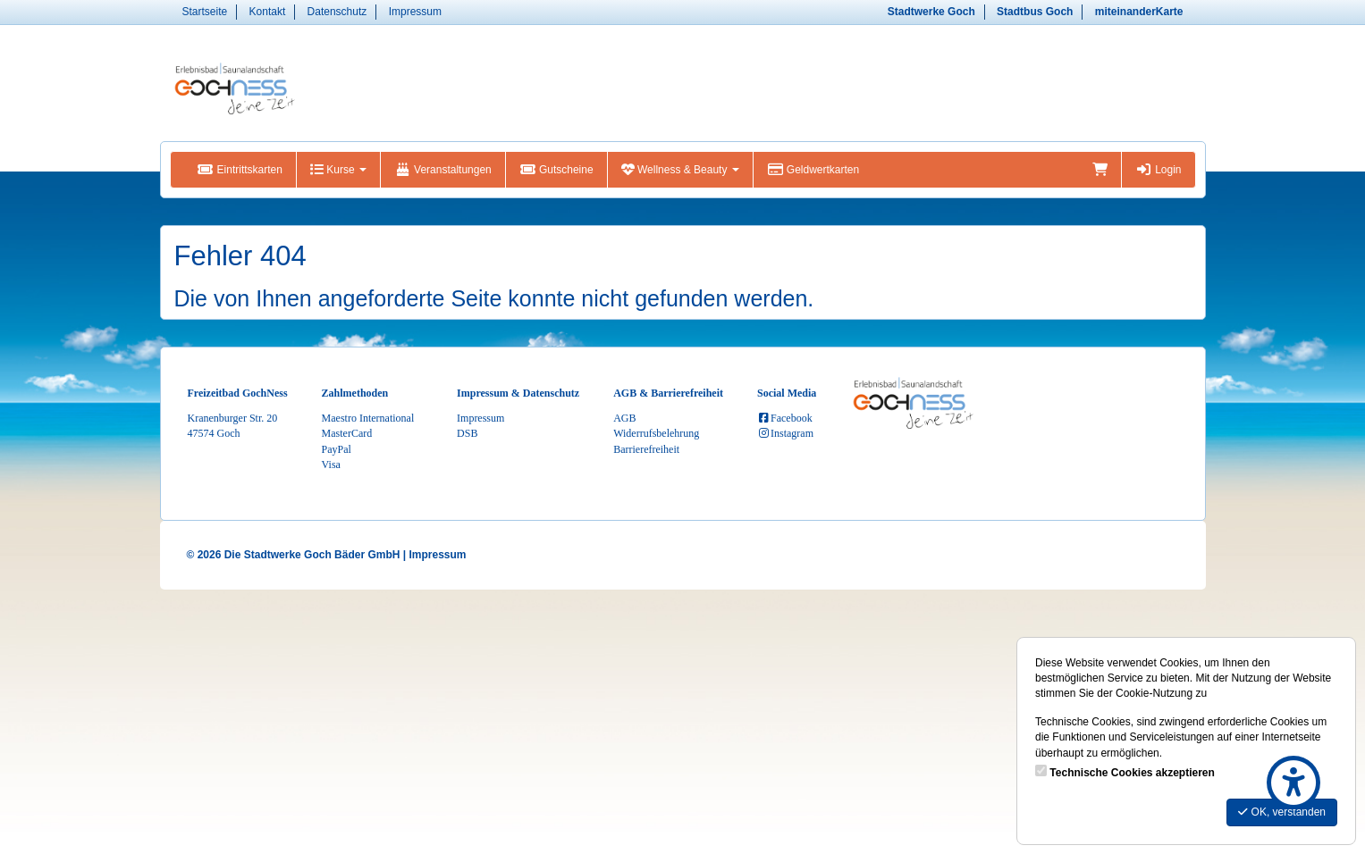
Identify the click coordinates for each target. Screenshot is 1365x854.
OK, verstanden (1282, 812)
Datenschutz (337, 11)
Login (1158, 169)
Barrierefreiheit (646, 449)
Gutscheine (556, 169)
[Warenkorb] (1100, 170)
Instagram (785, 433)
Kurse (338, 169)
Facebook (785, 418)
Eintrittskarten (240, 169)
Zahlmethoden (355, 393)
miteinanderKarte (1139, 11)
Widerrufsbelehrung (656, 433)
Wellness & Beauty (680, 169)
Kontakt (267, 11)
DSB (467, 433)
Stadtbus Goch (1035, 11)
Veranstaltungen (443, 169)
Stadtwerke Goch (931, 11)
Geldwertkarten (813, 169)
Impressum (415, 11)
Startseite (205, 11)
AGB (624, 418)
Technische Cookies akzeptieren (1132, 772)
